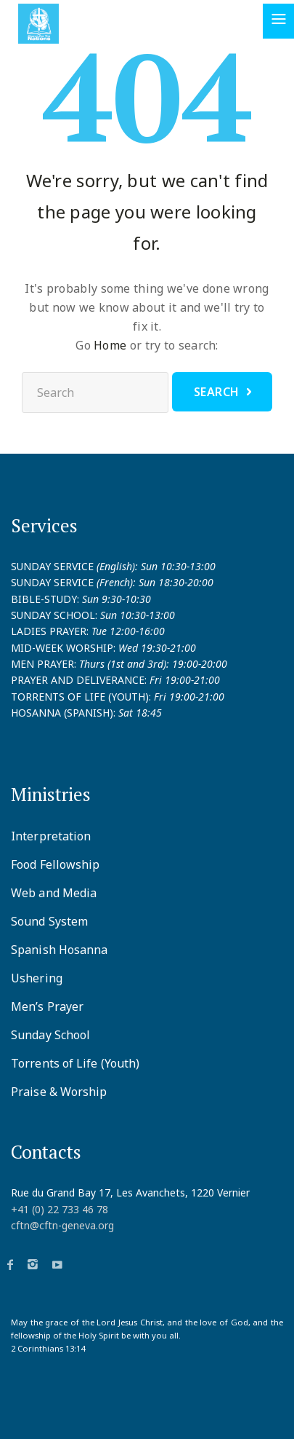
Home (110, 345)
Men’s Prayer (47, 1006)
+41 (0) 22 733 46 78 (59, 1209)
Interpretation (51, 836)
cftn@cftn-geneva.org (62, 1225)
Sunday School (50, 1035)
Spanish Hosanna (59, 950)
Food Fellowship (55, 864)
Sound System (49, 921)
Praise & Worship (59, 1092)
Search (217, 392)
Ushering (36, 978)
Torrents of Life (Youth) (75, 1063)
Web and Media (54, 893)
